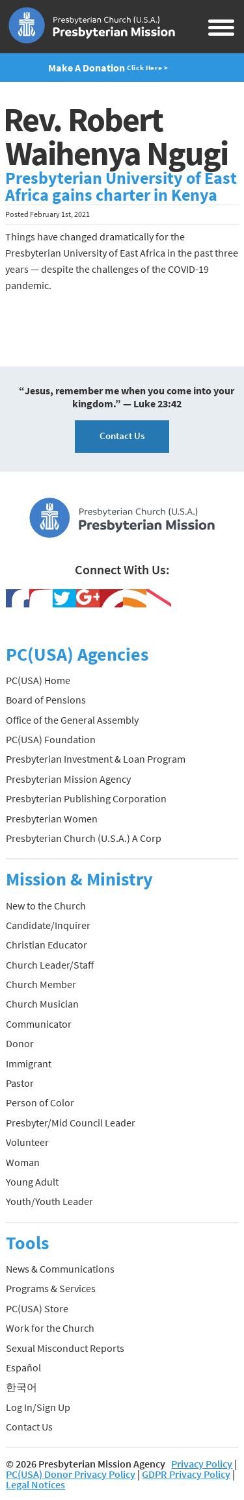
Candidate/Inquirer (48, 925)
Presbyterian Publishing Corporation (86, 798)
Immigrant (28, 1063)
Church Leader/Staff (50, 964)
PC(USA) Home (38, 680)
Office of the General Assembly (72, 719)
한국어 (21, 1386)
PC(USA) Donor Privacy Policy (70, 1474)
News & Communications (60, 1268)
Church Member (41, 984)
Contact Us (122, 435)
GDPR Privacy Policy (186, 1474)
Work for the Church (50, 1327)
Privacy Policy (201, 1463)
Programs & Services (51, 1288)
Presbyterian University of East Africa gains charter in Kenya (121, 186)
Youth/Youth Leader (49, 1201)
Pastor (20, 1082)
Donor (20, 1043)
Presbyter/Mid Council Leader (70, 1122)
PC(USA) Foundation (51, 739)
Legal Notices (35, 1484)
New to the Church (46, 905)
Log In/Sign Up (38, 1407)
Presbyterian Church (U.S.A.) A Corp (83, 838)
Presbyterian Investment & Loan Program (95, 758)
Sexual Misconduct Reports (65, 1347)
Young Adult (32, 1181)
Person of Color (40, 1102)
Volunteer (27, 1142)
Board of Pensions (46, 699)
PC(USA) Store (37, 1308)
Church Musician (42, 1003)
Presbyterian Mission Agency (68, 778)
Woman (23, 1162)
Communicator (39, 1023)
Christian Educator (46, 944)
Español (23, 1367)
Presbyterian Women (52, 818)
